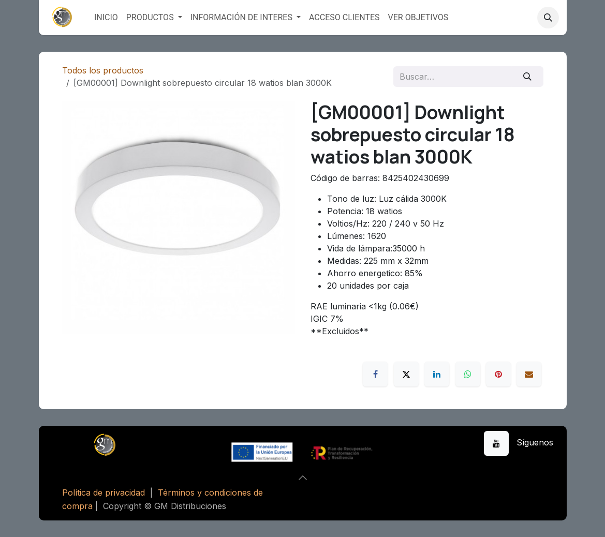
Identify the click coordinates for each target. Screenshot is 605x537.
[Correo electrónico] (529, 374)
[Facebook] (375, 374)
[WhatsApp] (467, 374)
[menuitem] (106, 17)
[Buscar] (527, 76)
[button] (548, 17)
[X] (406, 374)
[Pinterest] (498, 374)
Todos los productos (102, 70)
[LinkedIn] (436, 374)
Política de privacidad (103, 492)
